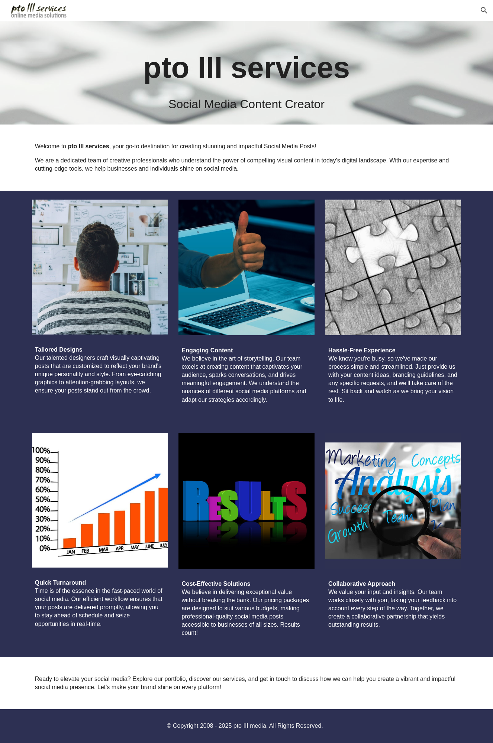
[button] (484, 10)
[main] (246, 73)
